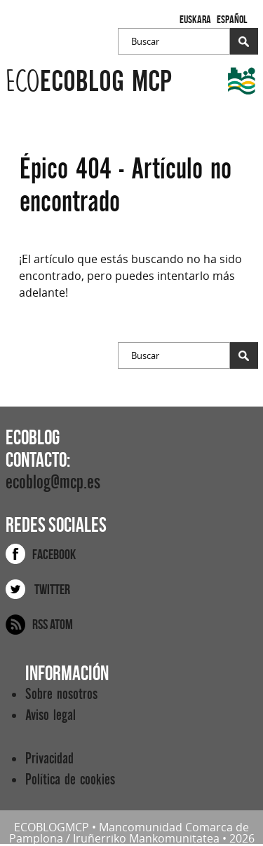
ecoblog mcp (89, 81)
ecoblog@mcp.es (53, 482)
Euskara (195, 19)
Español (232, 19)
